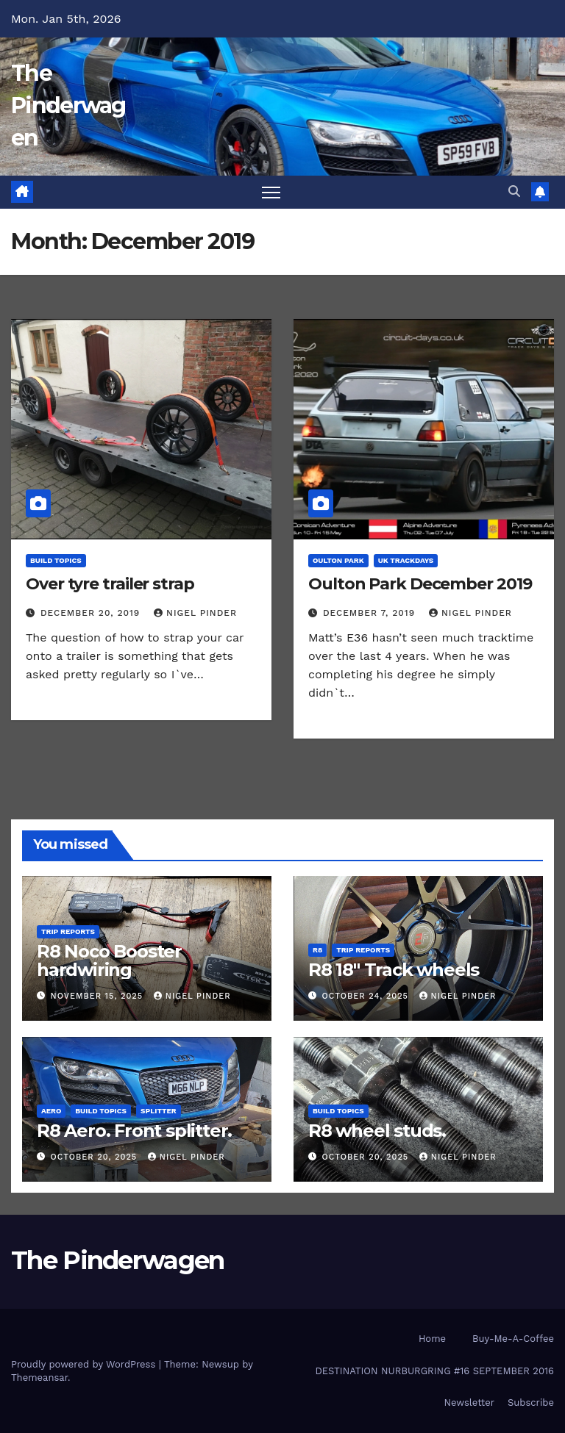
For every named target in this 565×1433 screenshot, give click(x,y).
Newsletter (469, 1402)
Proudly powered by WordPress (85, 1364)
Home (432, 1338)
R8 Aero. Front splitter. (134, 1130)
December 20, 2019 (91, 613)
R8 (317, 950)
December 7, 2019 (371, 613)
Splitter (159, 1111)
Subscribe (531, 1402)
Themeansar (39, 1377)
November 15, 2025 (98, 996)
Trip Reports (68, 931)
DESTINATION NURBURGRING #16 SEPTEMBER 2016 (434, 1370)
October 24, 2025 (367, 996)
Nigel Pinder (195, 613)
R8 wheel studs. (377, 1130)
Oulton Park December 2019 (420, 584)
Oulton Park (338, 560)
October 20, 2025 (96, 1157)
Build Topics (56, 560)
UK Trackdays (406, 560)
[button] (514, 191)
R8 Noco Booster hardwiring (109, 960)
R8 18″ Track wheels (393, 969)
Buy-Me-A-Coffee (513, 1338)
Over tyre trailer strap (110, 584)
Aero (51, 1111)
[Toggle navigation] (271, 192)
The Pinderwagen (68, 105)
